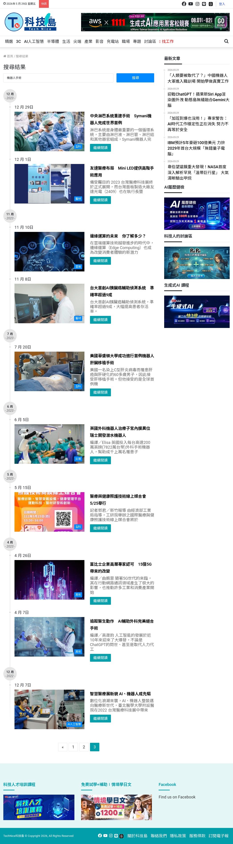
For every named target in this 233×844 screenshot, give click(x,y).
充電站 (113, 41)
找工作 (166, 41)
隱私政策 (178, 836)
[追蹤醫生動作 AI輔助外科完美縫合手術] (49, 637)
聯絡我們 (159, 836)
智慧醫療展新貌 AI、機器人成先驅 (120, 693)
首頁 (8, 56)
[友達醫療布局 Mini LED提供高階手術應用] (49, 184)
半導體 (53, 41)
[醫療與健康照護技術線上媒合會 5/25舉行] (49, 512)
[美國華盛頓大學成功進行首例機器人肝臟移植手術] (49, 371)
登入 (222, 4)
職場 (126, 41)
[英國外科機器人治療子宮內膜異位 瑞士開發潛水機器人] (49, 444)
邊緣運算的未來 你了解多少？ (118, 236)
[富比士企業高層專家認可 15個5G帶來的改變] (49, 580)
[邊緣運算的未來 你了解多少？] (49, 251)
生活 (66, 41)
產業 (88, 41)
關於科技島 (137, 836)
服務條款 (197, 836)
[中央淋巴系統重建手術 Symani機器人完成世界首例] (49, 131)
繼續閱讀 (100, 148)
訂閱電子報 (218, 836)
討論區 (150, 41)
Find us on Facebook (177, 797)
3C (18, 41)
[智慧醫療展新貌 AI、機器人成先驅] (49, 709)
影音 (100, 41)
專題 (137, 41)
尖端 (77, 41)
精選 (9, 41)
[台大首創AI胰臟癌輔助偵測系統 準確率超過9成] (49, 303)
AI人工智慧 (34, 41)
